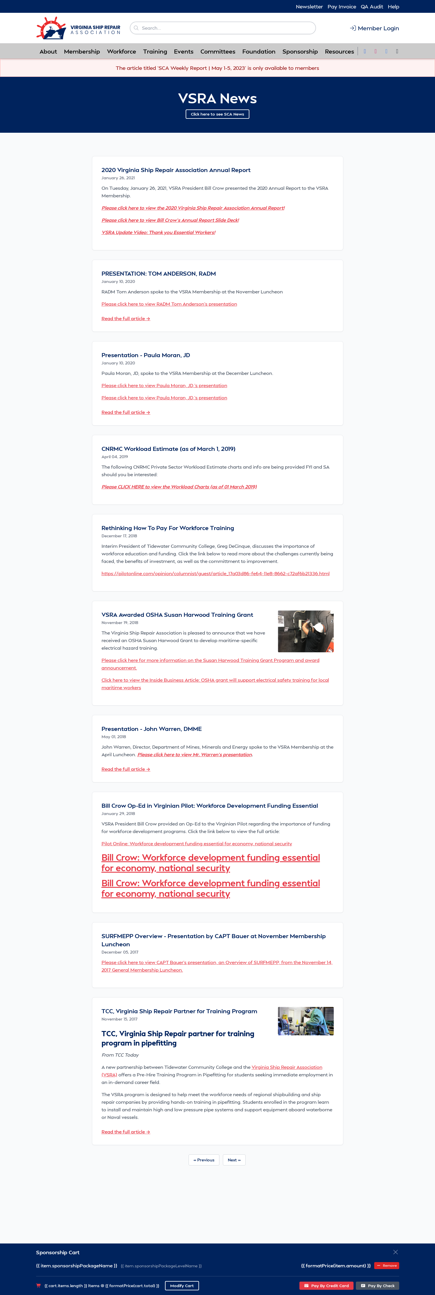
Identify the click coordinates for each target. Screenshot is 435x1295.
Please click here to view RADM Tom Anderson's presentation (169, 304)
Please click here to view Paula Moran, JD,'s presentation (164, 385)
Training (155, 51)
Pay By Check (378, 1285)
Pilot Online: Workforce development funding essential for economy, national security (197, 843)
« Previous (203, 1159)
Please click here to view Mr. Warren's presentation (194, 754)
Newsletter (309, 6)
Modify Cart (182, 1285)
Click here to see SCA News (217, 113)
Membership (82, 51)
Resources (339, 51)
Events (183, 51)
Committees (217, 51)
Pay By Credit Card (326, 1285)
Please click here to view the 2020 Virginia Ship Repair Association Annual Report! (193, 208)
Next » (234, 1159)
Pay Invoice (342, 6)
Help (393, 6)
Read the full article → (126, 318)
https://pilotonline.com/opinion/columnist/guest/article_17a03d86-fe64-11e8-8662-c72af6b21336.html (216, 573)
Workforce (121, 51)
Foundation (259, 51)
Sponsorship (300, 51)
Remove (387, 1265)
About (48, 51)
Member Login (374, 28)
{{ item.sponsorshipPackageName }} (76, 1265)
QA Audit (372, 6)
